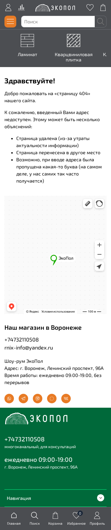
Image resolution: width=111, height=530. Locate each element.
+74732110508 (21, 339)
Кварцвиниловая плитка (75, 56)
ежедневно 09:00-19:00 (38, 459)
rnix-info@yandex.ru (28, 347)
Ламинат (28, 54)
